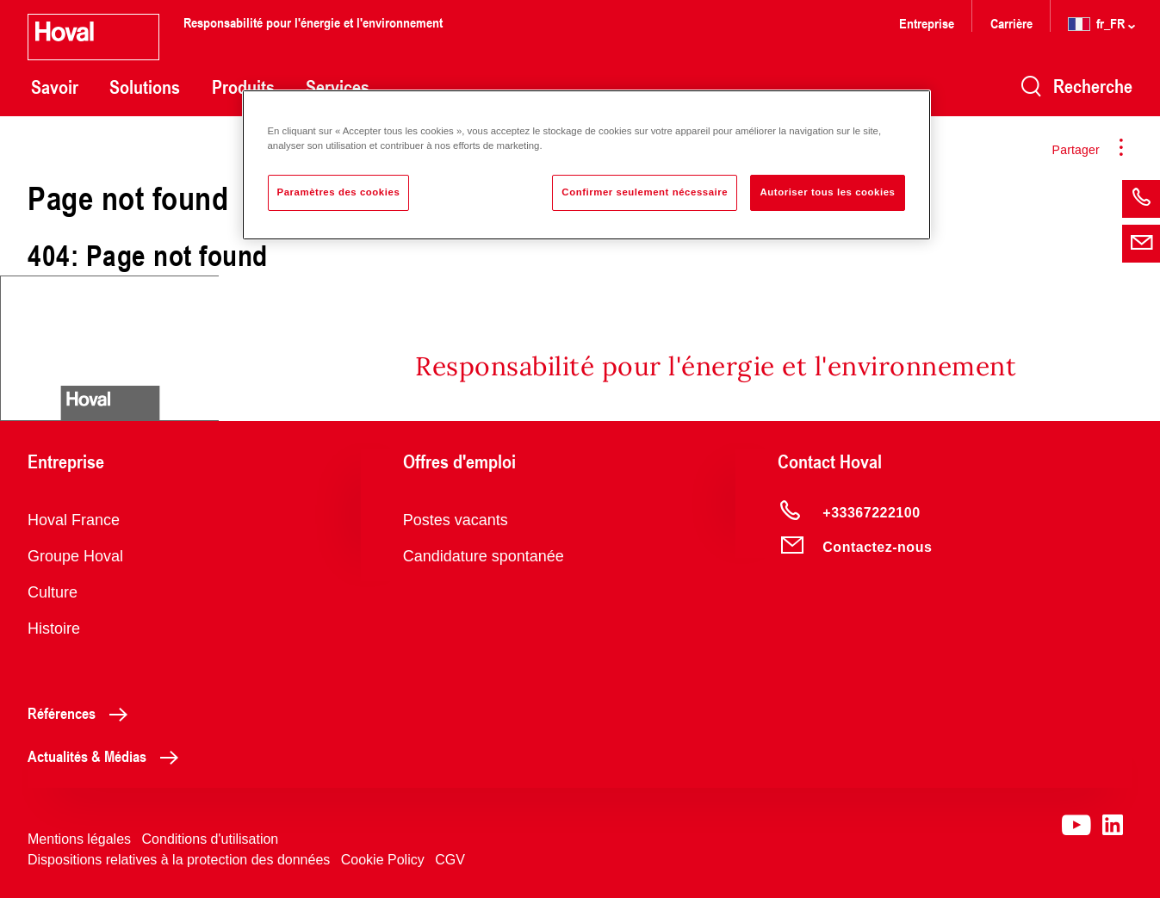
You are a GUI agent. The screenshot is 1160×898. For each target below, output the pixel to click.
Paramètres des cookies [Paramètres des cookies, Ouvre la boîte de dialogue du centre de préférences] (338, 192)
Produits (243, 87)
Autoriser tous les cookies (827, 192)
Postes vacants (455, 520)
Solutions (144, 87)
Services (337, 87)
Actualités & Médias (108, 756)
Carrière (1013, 23)
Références (82, 713)
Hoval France (74, 520)
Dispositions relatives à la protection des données (179, 859)
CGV (450, 859)
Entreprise (926, 23)
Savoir (54, 87)
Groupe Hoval (75, 556)
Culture (53, 592)
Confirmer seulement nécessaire (644, 192)
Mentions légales (79, 839)
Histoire (54, 628)
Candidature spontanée (483, 556)
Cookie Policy (383, 859)
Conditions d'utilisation (210, 839)
